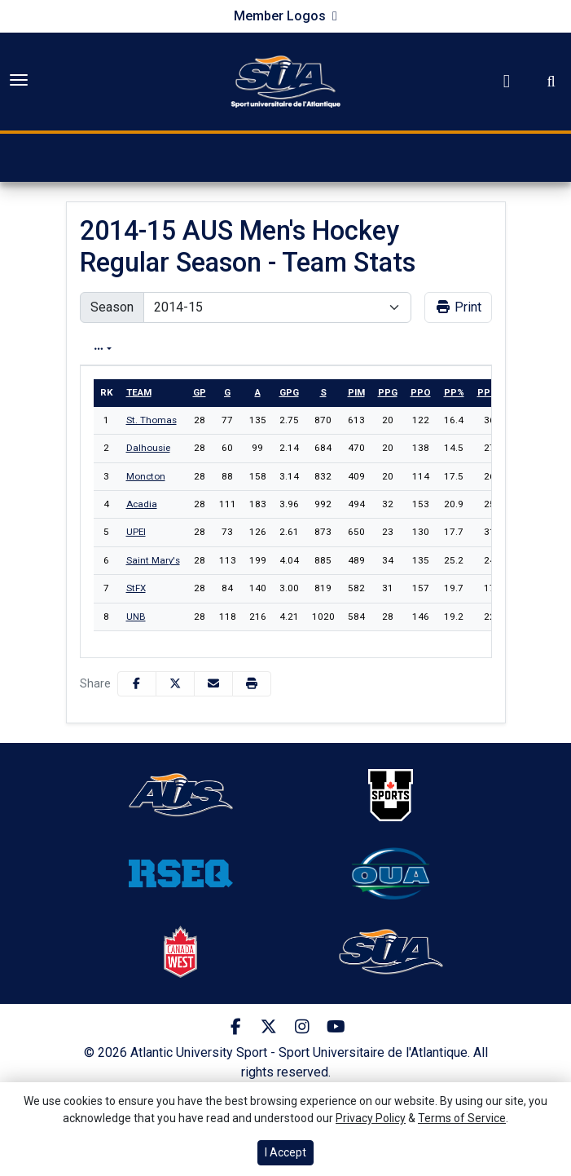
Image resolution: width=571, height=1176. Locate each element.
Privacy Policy (371, 1118)
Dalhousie (148, 447)
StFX (136, 588)
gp (199, 392)
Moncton (145, 476)
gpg (289, 392)
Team (139, 392)
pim (356, 392)
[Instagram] (302, 1026)
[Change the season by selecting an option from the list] (277, 307)
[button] (251, 683)
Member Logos (280, 16)
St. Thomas (151, 420)
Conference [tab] (387, 349)
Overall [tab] (175, 349)
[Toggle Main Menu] (19, 80)
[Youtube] (336, 1026)
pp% (454, 392)
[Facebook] (236, 1026)
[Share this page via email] (213, 683)
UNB (136, 616)
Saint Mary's (153, 560)
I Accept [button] (285, 1152)
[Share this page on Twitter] (175, 683)
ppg (388, 392)
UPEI (136, 531)
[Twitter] (269, 1026)
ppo (421, 392)
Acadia (141, 504)
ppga (490, 392)
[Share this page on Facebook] (136, 683)
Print (458, 307)
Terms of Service (462, 1118)
